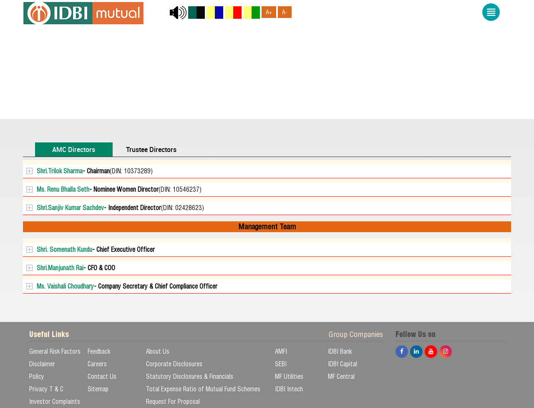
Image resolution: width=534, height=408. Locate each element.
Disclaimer (42, 364)
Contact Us (102, 376)
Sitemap (98, 389)
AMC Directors (73, 149)
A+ (269, 12)
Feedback (99, 351)
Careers (97, 364)
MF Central (341, 376)
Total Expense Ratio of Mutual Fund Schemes (203, 389)
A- (284, 12)
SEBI (281, 364)
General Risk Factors (55, 351)
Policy (36, 376)
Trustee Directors (151, 149)
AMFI (281, 351)
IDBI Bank (340, 351)
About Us (157, 351)
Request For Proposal (173, 401)
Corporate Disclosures (174, 364)
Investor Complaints (54, 401)
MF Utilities (289, 376)
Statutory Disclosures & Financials (189, 376)
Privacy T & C (46, 389)
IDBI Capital (342, 364)
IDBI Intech (289, 389)
